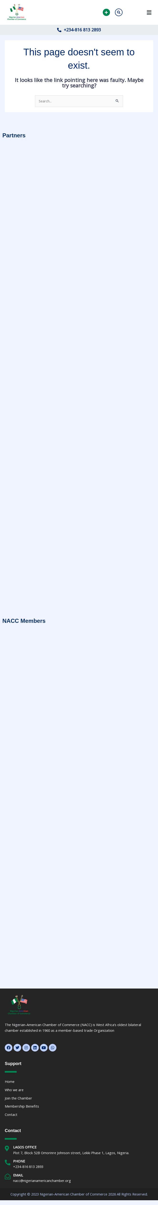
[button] (140, 12)
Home (10, 1081)
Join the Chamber (18, 1098)
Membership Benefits (22, 1106)
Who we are (14, 1089)
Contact (11, 1114)
